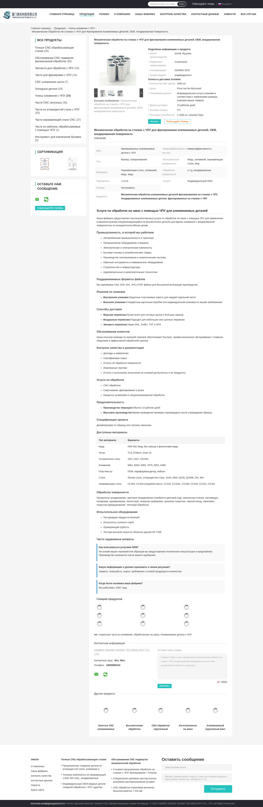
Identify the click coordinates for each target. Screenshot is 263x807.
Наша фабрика (145, 14)
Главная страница (61, 14)
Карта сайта (37, 790)
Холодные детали (46, 88)
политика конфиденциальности (48, 803)
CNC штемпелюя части (49, 81)
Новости (230, 14)
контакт (154, 121)
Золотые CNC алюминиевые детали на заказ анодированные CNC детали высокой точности (105, 727)
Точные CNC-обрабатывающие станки (83, 759)
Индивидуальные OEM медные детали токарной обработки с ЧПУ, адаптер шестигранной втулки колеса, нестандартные (84, 786)
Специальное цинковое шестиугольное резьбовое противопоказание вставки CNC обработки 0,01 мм (134, 780)
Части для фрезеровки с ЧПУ (53, 75)
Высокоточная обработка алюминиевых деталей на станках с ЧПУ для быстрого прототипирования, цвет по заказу (134, 727)
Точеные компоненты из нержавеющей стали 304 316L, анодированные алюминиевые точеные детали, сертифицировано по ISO (84, 776)
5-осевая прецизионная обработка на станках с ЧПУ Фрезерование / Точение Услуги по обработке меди (135, 771)
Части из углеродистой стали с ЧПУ (57, 109)
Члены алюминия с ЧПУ (81, 28)
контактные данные (205, 14)
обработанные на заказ (146, 634)
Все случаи (248, 14)
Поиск (182, 4)
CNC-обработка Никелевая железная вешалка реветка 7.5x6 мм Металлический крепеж (133, 789)
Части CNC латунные (48, 102)
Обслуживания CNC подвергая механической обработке (129, 761)
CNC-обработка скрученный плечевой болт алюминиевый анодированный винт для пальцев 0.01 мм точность (160, 727)
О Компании (122, 14)
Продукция (87, 14)
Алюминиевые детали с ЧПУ (176, 634)
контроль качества (173, 14)
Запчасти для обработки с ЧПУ (54, 68)
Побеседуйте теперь (203, 4)
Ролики (104, 14)
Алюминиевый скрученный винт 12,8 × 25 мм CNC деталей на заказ (215, 727)
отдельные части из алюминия (115, 634)
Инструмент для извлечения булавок (58, 136)
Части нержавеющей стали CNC (55, 119)
